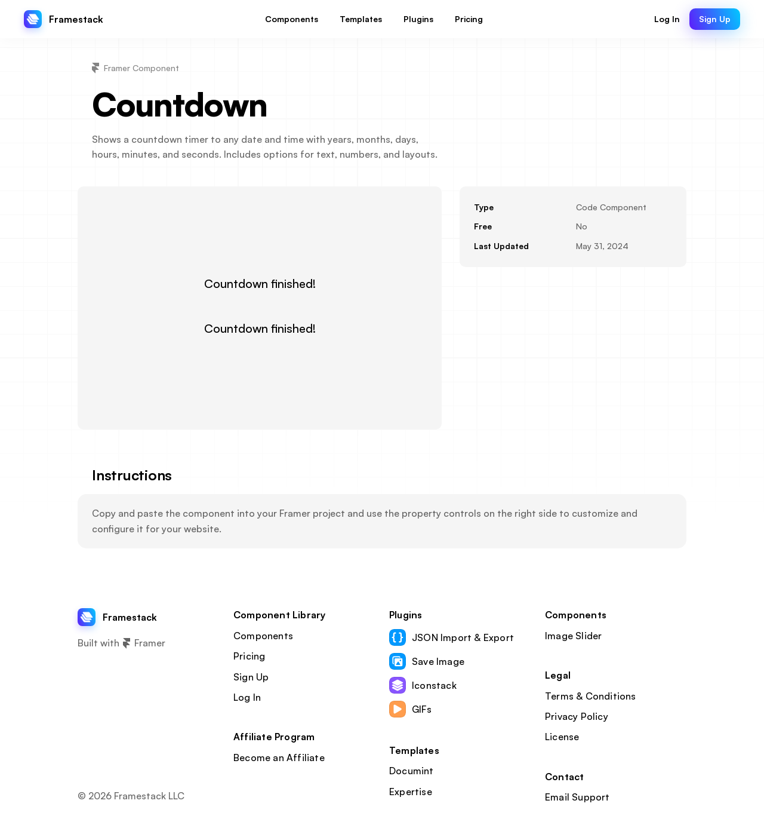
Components (263, 636)
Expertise (410, 792)
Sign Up (251, 677)
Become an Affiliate (279, 757)
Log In (247, 697)
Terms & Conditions (590, 696)
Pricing (249, 656)
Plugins (405, 615)
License (562, 737)
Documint (411, 771)
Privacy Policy (576, 716)
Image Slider (573, 636)
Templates (414, 750)
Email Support (577, 797)
